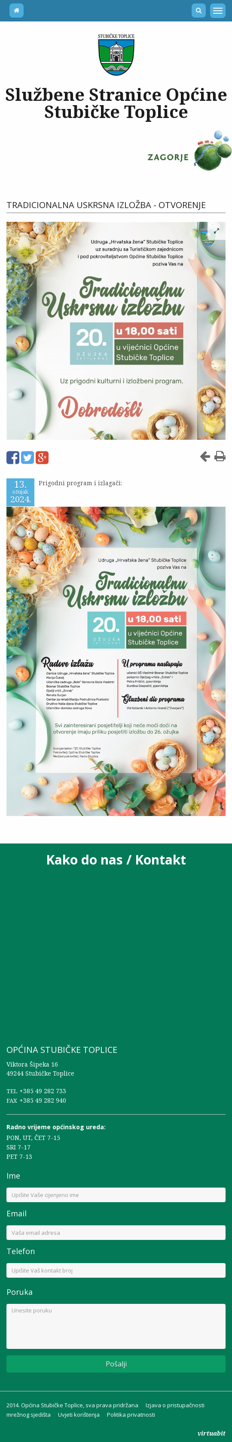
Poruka (19, 1287)
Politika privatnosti (131, 1410)
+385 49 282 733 (42, 1086)
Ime (13, 1171)
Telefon (20, 1247)
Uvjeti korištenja (79, 1410)
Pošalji (116, 1359)
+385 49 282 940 (42, 1095)
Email (16, 1209)
